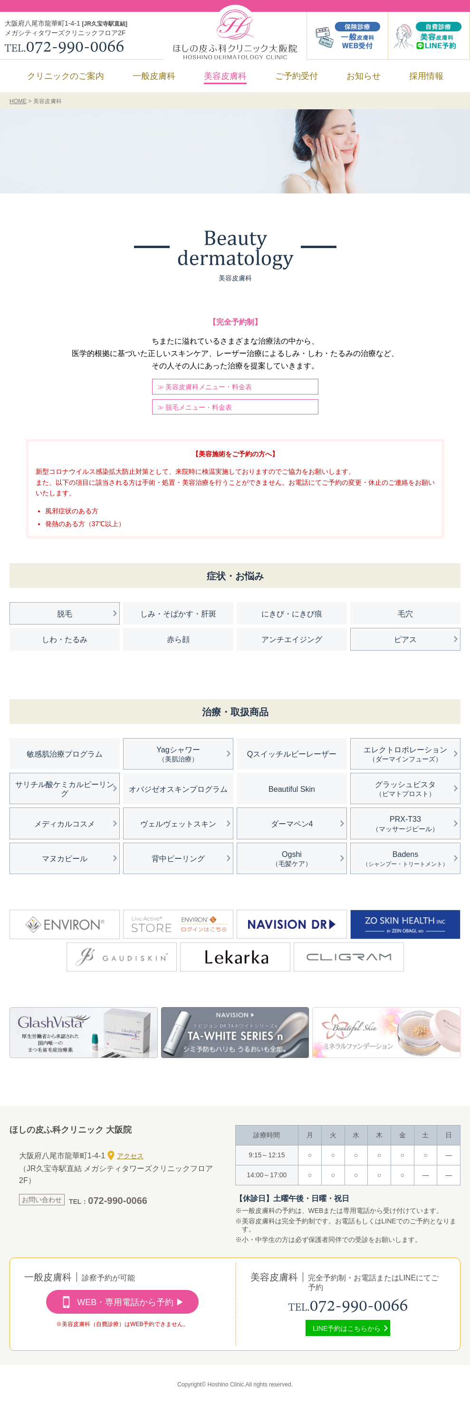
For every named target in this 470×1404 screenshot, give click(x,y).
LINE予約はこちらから (347, 1328)
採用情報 (426, 76)
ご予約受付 (296, 76)
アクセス (125, 1155)
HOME (18, 101)
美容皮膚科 (225, 76)
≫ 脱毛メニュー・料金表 (194, 407)
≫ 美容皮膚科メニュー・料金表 (204, 387)
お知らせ (363, 76)
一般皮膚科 (154, 76)
